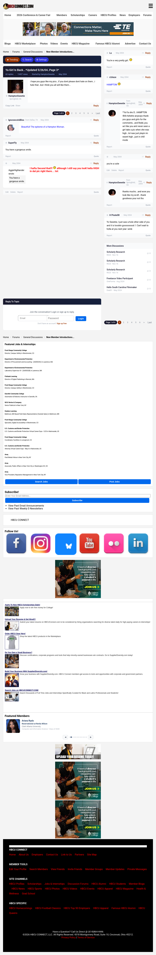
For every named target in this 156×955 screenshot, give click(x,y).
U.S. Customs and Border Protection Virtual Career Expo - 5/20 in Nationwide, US (32, 431)
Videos (54, 43)
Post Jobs (115, 481)
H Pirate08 (114, 215)
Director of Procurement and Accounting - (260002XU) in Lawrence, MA (29, 362)
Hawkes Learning (10, 411)
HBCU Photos (52, 888)
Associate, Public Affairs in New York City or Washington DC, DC (26, 466)
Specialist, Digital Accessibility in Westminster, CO (21, 423)
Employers (134, 15)
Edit (7, 192)
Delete (13, 192)
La (110, 53)
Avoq (6, 454)
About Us (24, 854)
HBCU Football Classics (48, 908)
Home (8, 15)
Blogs (8, 43)
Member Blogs (137, 883)
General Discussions (33, 52)
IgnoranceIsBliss (16, 120)
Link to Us (66, 854)
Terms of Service (86, 937)
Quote (96, 136)
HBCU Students (117, 883)
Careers (93, 15)
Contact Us (145, 43)
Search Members (38, 869)
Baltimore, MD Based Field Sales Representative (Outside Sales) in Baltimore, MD (32, 414)
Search (27, 59)
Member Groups (94, 869)
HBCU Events (87, 888)
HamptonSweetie (16, 96)
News (123, 15)
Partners (79, 854)
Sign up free (62, 323)
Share (18, 106)
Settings (41, 59)
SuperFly (12, 143)
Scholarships (78, 15)
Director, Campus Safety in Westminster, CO (19, 353)
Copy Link (9, 106)
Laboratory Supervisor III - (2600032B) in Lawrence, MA (23, 370)
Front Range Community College (16, 350)
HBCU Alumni (99, 883)
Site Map (92, 854)
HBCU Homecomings (20, 908)
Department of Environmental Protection (18, 359)
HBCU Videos (70, 888)
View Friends (58, 869)
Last (98, 113)
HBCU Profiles (108, 15)
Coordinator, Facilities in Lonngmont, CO (18, 440)
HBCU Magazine (81, 43)
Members (62, 15)
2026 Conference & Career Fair (33, 15)
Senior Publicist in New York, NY (15, 405)
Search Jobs (41, 481)
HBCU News (18, 888)
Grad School (28, 893)
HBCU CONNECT (20, 520)
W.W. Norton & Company (13, 402)
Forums (147, 15)
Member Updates (115, 869)
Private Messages (137, 869)
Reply (96, 105)
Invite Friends (75, 869)
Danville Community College (14, 394)
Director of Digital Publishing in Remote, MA (19, 379)
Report (8, 136)
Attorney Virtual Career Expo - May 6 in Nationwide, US (23, 449)
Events (64, 43)
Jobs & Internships (54, 883)
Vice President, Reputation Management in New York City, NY (25, 475)
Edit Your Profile (17, 869)
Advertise (130, 43)
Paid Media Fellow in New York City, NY (18, 457)
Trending (12, 59)
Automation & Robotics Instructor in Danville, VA (21, 396)
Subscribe (77, 500)
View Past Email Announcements (26, 505)
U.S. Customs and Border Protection (17, 428)
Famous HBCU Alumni (108, 43)
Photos (44, 43)
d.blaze (112, 77)
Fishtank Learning (11, 376)
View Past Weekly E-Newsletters (25, 508)
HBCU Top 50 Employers (77, 908)
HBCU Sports (35, 888)
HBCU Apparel (105, 888)
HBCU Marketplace (25, 43)
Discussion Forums (78, 883)
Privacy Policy (68, 937)
